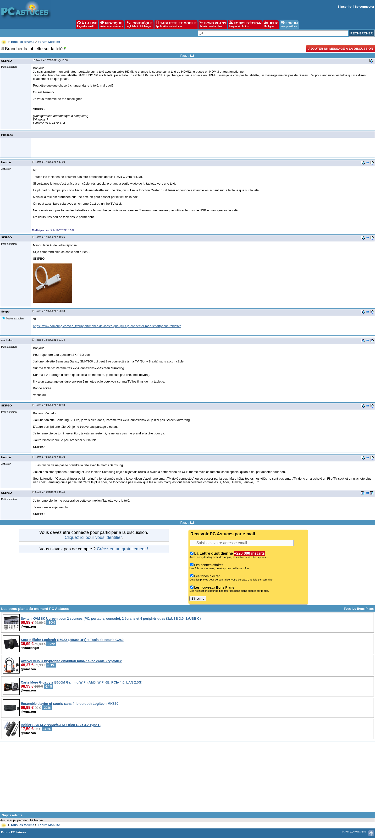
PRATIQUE (111, 24)
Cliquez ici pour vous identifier (93, 537)
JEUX (271, 24)
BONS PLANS (212, 24)
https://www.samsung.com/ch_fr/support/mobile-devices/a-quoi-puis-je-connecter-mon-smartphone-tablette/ (107, 326)
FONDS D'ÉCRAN (245, 24)
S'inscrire (344, 6)
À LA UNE (87, 24)
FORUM (289, 24)
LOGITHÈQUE (139, 24)
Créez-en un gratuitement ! (122, 549)
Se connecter (364, 6)
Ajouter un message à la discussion (340, 48)
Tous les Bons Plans (359, 608)
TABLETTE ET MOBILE (176, 24)
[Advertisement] (187, 778)
